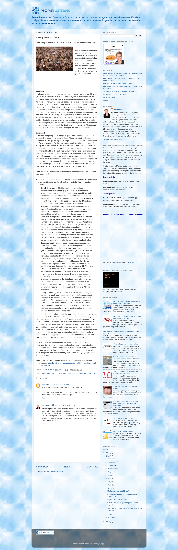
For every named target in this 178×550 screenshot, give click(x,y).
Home (67, 466)
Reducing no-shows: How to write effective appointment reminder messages (125, 403)
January (111, 517)
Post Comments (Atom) (54, 472)
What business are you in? (123, 418)
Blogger (102, 544)
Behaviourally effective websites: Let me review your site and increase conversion (122, 74)
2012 (108, 453)
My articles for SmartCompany (114, 94)
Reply (44, 398)
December (112, 459)
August (110, 472)
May (109, 482)
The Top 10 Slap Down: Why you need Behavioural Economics (127, 373)
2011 (108, 456)
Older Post (92, 466)
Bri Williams (46, 405)
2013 (108, 449)
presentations (116, 263)
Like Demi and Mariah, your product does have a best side (126, 302)
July (109, 475)
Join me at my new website (123, 431)
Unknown (45, 384)
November (112, 462)
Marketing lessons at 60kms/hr (118, 491)
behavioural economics (67, 373)
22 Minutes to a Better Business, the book (118, 91)
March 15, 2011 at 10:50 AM (60, 384)
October (111, 465)
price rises (93, 373)
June (110, 478)
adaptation (46, 373)
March (110, 488)
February (111, 514)
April (110, 485)
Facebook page (109, 97)
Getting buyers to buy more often (125, 344)
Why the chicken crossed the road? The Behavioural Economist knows (126, 358)
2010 (108, 522)
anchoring (54, 373)
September (112, 468)
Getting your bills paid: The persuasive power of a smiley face (127, 317)
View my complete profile (112, 139)
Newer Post (42, 466)
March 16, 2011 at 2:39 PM (65, 405)
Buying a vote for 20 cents (117, 499)
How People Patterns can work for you (117, 83)
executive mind (82, 373)
